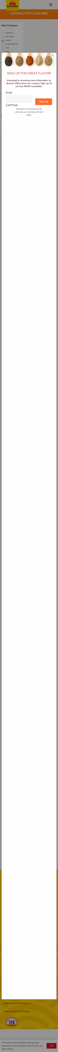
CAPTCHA (12, 105)
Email (9, 92)
